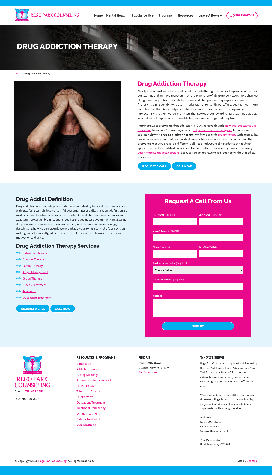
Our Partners (84, 396)
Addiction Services (88, 369)
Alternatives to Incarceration (95, 380)
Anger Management (35, 272)
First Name (164, 215)
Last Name (210, 215)
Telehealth (29, 291)
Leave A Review (210, 15)
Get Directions (147, 372)
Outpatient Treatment (37, 297)
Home (98, 15)
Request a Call (154, 166)
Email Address (166, 231)
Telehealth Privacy (88, 391)
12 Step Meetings (87, 374)
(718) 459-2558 (243, 15)
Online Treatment (88, 413)
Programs (166, 15)
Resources (185, 15)
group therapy (227, 134)
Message (157, 296)
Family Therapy (33, 265)
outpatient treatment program (212, 130)
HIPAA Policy (85, 385)
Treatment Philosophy (91, 407)
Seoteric (252, 460)
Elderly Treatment (34, 284)
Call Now (184, 166)
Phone (162, 247)
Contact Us (83, 363)
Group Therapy (32, 278)
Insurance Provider (168, 280)
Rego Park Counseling (52, 460)
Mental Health (116, 15)
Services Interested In (170, 263)
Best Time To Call (208, 247)
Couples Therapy (34, 259)
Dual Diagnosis (86, 424)
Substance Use (143, 15)
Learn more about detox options (158, 152)
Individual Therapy (35, 252)
